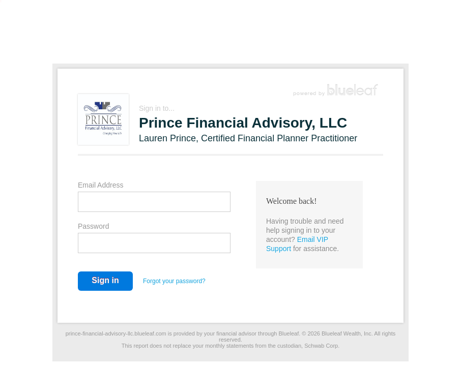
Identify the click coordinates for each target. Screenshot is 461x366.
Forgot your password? (174, 281)
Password (93, 226)
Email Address (100, 185)
